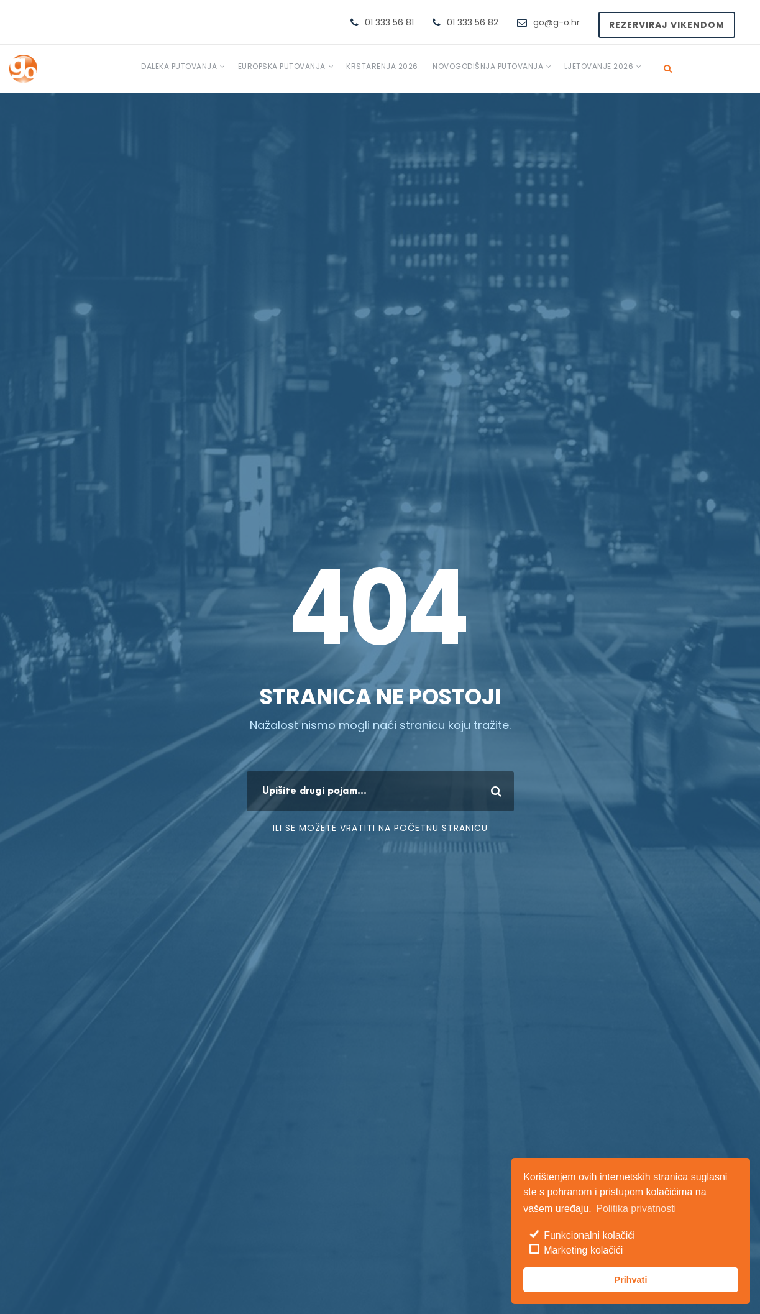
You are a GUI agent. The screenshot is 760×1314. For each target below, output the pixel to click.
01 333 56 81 (389, 22)
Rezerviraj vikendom (667, 25)
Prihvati (631, 1280)
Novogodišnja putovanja (488, 66)
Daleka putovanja (179, 66)
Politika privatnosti (636, 1208)
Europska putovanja (282, 66)
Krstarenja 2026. (383, 66)
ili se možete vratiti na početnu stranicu (380, 828)
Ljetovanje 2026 (599, 66)
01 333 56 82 (472, 22)
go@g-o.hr (556, 22)
